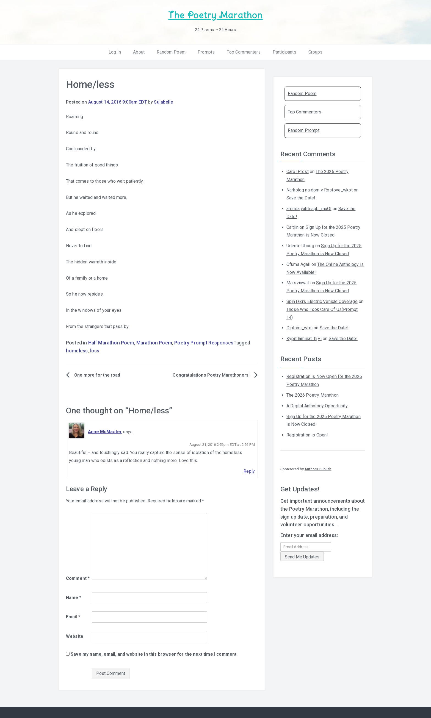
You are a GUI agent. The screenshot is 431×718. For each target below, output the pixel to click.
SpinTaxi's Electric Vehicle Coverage (322, 301)
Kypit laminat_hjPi (304, 338)
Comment (78, 578)
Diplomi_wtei (299, 327)
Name (73, 597)
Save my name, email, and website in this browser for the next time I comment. (154, 654)
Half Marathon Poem (111, 343)
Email (73, 616)
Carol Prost (297, 171)
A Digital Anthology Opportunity (317, 405)
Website (74, 636)
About (139, 52)
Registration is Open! (307, 435)
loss (95, 351)
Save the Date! (300, 198)
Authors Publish (318, 469)
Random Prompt (303, 130)
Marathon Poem (154, 343)
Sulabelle (163, 102)
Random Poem (171, 52)
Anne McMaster (105, 431)
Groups (315, 52)
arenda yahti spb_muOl (308, 208)
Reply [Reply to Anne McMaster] (249, 471)
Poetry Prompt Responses (203, 343)
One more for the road (97, 375)
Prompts (206, 52)
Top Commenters (243, 52)
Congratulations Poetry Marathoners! (211, 375)
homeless (77, 351)
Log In (115, 52)
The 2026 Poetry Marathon (312, 395)
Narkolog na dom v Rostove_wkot (319, 190)
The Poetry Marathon (215, 15)
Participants (284, 52)
